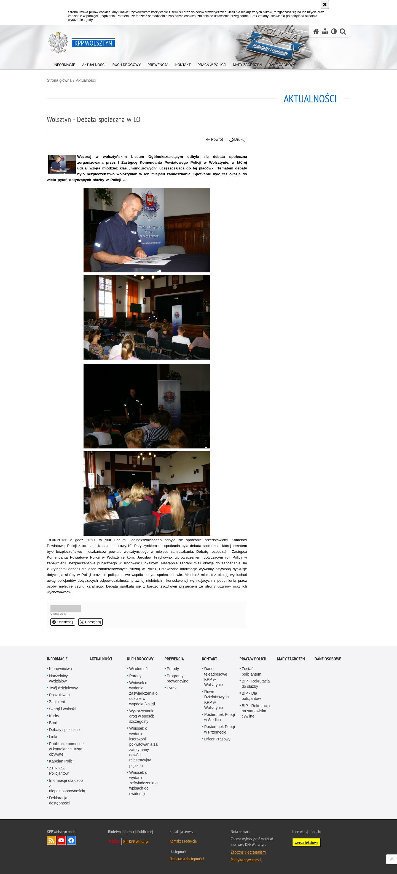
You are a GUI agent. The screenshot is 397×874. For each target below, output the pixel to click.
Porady (135, 676)
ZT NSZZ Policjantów (59, 770)
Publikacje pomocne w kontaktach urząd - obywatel (67, 749)
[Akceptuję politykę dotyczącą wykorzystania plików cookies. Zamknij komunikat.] (325, 4)
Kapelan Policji (61, 761)
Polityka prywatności (246, 859)
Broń (53, 723)
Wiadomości (139, 668)
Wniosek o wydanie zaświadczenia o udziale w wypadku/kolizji (143, 693)
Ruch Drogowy (140, 659)
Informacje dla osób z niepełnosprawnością (67, 785)
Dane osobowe (328, 659)
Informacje (57, 659)
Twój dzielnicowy (63, 688)
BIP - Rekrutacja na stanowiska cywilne (256, 710)
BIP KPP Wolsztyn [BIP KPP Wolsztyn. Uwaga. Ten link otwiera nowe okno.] (136, 841)
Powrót (214, 139)
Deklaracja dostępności (59, 800)
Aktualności (86, 80)
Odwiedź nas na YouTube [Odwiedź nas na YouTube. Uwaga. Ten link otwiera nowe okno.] (61, 840)
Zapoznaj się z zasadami (248, 852)
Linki (53, 736)
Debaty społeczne (64, 729)
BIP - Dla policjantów (251, 696)
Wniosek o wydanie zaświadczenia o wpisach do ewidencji (143, 783)
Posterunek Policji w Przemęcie (219, 729)
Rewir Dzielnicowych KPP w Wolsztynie (216, 699)
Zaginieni (57, 702)
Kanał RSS (51, 840)
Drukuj (237, 139)
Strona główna (59, 80)
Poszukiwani (60, 695)
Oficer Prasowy (217, 739)
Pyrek (172, 688)
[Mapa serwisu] (325, 31)
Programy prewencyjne (178, 678)
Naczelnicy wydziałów (58, 678)
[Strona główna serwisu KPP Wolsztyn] (316, 31)
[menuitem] (64, 64)
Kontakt (209, 659)
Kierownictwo (60, 668)
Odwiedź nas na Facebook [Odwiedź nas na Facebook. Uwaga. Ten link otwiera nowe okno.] (71, 840)
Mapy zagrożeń (291, 659)
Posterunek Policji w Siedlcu (219, 717)
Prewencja (174, 659)
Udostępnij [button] (62, 622)
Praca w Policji (253, 659)
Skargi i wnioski (62, 709)
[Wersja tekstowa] (334, 31)
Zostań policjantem (251, 671)
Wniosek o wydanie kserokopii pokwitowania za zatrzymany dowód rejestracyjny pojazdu (143, 746)
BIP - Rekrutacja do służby (256, 684)
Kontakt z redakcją (183, 841)
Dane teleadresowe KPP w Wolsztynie (215, 676)
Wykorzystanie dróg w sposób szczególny (141, 716)
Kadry (54, 716)
